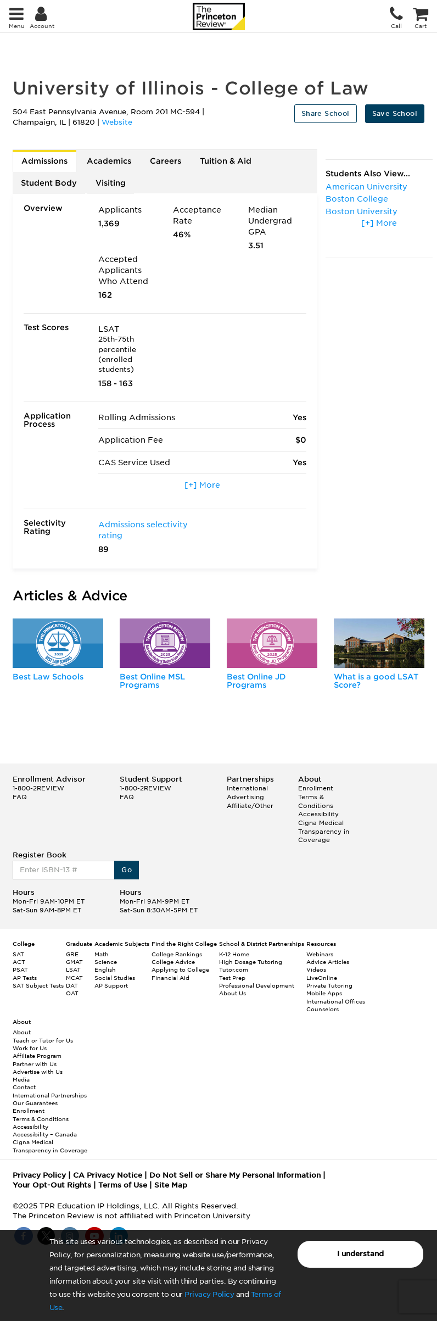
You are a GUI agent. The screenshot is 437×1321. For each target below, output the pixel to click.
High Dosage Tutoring (250, 961)
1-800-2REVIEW (38, 788)
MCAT (74, 977)
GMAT (74, 961)
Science (105, 961)
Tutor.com (233, 969)
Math (101, 954)
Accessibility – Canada (45, 1134)
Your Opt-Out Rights (52, 1185)
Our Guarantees (35, 1103)
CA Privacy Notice (107, 1175)
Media (21, 1079)
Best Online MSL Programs (152, 680)
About (22, 1032)
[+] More (202, 485)
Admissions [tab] (44, 161)
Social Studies (114, 977)
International (247, 788)
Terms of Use (122, 1185)
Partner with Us (35, 1064)
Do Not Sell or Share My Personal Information (235, 1175)
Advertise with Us (38, 1071)
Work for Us (30, 1048)
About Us (232, 993)
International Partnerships (50, 1095)
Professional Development (256, 985)
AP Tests (25, 977)
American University (366, 186)
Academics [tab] (109, 161)
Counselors (322, 1009)
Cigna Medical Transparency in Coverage (323, 831)
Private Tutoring (329, 985)
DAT (72, 985)
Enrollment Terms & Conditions (315, 796)
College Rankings (177, 954)
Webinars (319, 954)
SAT (18, 954)
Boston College (357, 198)
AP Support (111, 985)
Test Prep (232, 977)
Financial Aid (170, 977)
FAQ (20, 797)
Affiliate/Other (250, 806)
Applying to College (180, 969)
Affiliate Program (37, 1055)
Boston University (361, 211)
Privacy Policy (209, 1294)
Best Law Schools (48, 676)
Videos (316, 969)
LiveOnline (321, 977)
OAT (72, 993)
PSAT (20, 969)
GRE (72, 954)
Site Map (170, 1185)
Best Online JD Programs (256, 680)
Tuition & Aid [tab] (225, 161)
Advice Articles (327, 961)
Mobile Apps (324, 993)
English (105, 969)
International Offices (335, 1001)
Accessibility (318, 814)
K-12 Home (234, 954)
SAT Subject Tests (38, 985)
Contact (24, 1087)
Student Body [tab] (49, 183)
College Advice (173, 961)
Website (117, 122)
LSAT (73, 969)
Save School (394, 113)
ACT (19, 961)
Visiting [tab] (111, 183)
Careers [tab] (165, 161)
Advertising (245, 797)
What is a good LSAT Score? (376, 680)
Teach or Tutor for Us (43, 1040)
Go (126, 870)
